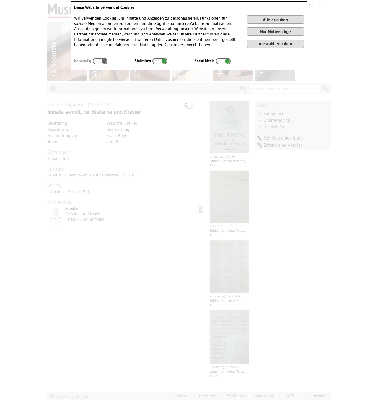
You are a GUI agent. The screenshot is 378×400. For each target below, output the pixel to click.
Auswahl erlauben (275, 43)
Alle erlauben (275, 19)
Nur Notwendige (275, 31)
